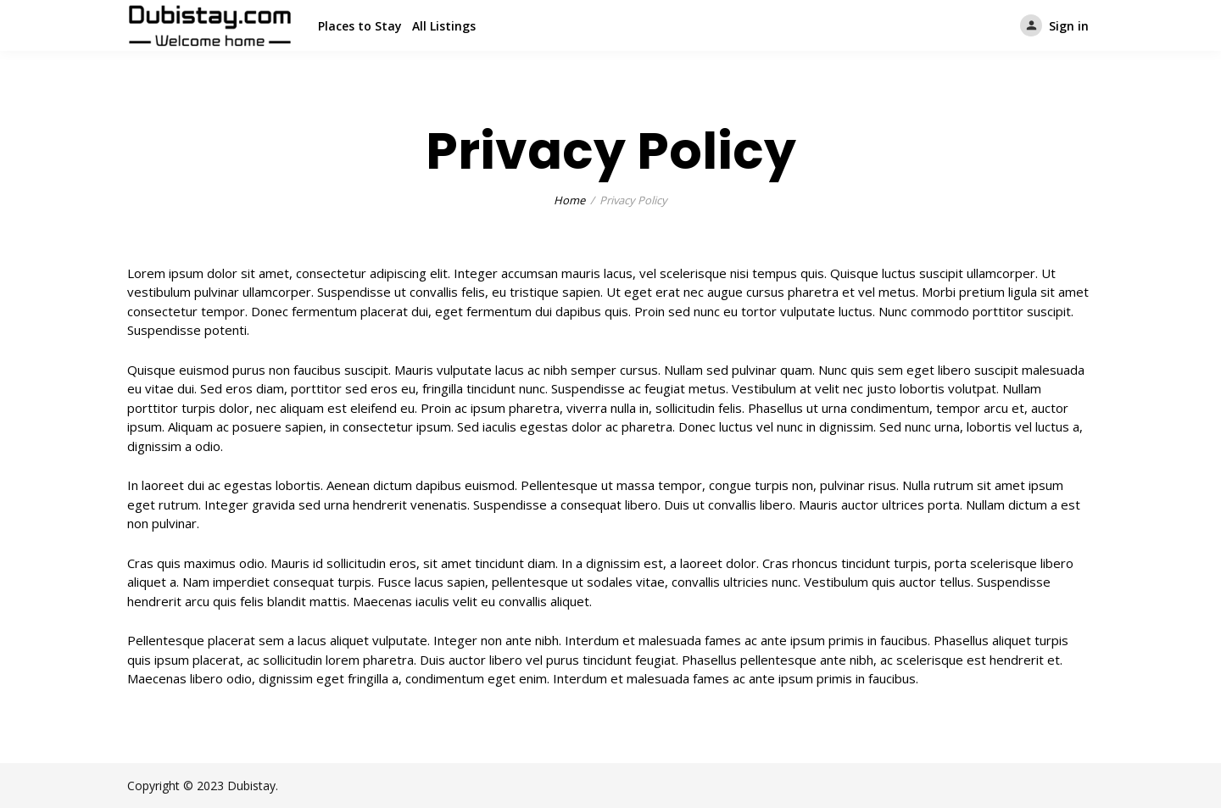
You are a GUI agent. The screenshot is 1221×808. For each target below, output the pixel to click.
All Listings (444, 26)
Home (569, 200)
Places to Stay (360, 26)
